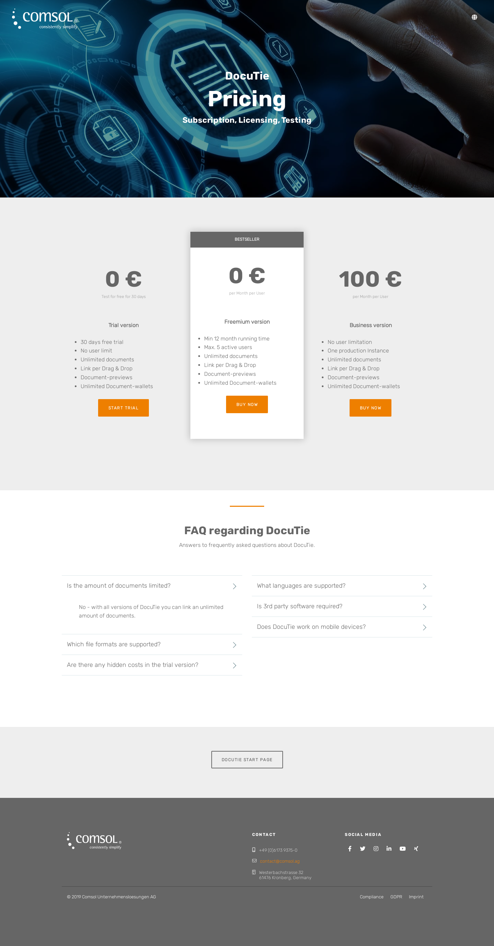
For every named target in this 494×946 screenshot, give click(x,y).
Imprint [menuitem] (416, 896)
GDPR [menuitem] (396, 896)
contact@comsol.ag (280, 861)
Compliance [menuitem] (372, 896)
